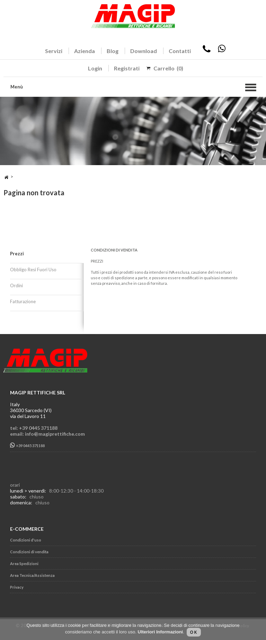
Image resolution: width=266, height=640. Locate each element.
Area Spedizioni (24, 563)
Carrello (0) (168, 68)
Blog (112, 51)
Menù (16, 86)
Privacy (17, 587)
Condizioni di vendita (29, 551)
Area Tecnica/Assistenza (32, 575)
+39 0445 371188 (27, 445)
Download (143, 51)
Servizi (53, 51)
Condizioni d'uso (25, 540)
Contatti (180, 51)
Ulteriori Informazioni (160, 631)
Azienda (84, 51)
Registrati (127, 68)
